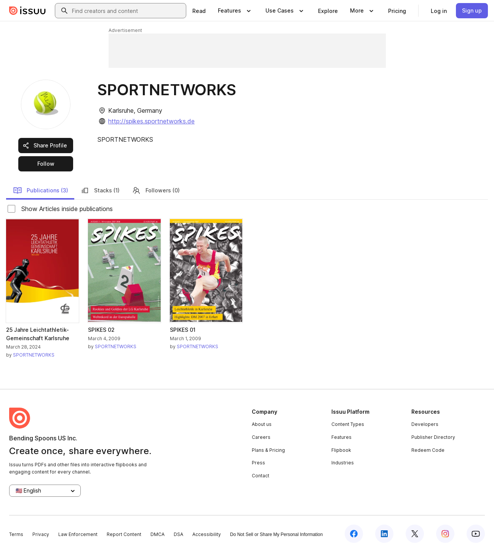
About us (262, 424)
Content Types (347, 424)
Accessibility (206, 534)
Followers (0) (156, 190)
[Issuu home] (27, 10)
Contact (260, 475)
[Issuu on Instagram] (445, 534)
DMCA (157, 534)
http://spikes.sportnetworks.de (151, 121)
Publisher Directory (433, 437)
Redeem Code (427, 450)
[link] (199, 10)
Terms (16, 534)
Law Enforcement (78, 534)
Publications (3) (40, 190)
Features (341, 437)
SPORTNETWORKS (33, 355)
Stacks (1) (100, 190)
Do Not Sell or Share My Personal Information (276, 534)
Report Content (124, 534)
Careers (261, 437)
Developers (424, 424)
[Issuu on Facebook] (354, 534)
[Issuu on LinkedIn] (384, 534)
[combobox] (127, 10)
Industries (342, 463)
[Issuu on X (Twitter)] (415, 534)
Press (258, 463)
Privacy (40, 534)
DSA (178, 534)
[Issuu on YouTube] (476, 534)
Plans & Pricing (268, 450)
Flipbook (341, 450)
